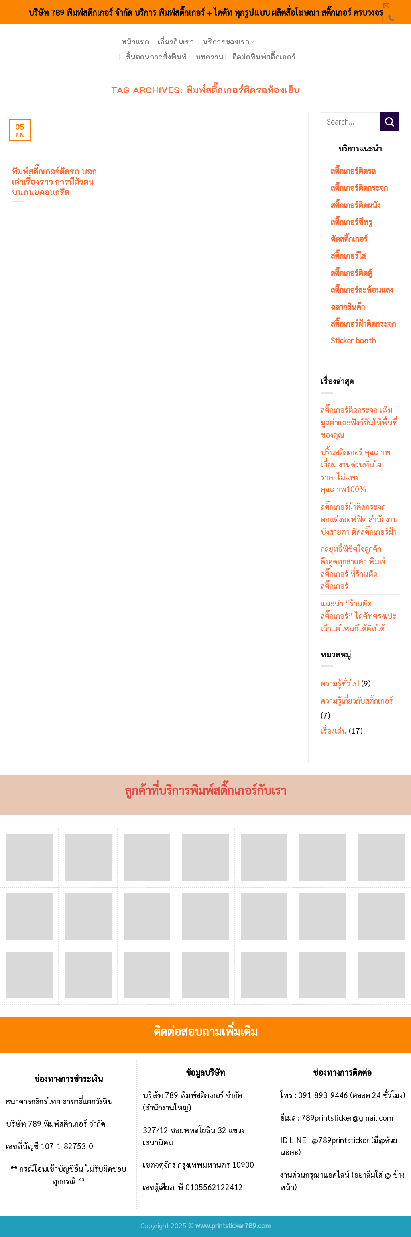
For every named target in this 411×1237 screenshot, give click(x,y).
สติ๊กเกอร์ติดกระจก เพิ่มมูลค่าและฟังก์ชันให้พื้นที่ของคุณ (359, 421)
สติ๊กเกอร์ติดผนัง (355, 205)
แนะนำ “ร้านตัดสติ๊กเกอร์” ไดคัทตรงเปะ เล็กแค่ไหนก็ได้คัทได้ (359, 615)
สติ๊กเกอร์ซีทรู (351, 221)
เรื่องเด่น (334, 730)
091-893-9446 (323, 1095)
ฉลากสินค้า (348, 306)
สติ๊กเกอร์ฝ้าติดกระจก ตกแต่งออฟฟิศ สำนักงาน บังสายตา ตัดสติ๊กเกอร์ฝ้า (359, 518)
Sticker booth (353, 340)
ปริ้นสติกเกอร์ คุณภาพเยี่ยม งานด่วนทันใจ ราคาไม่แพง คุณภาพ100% (355, 470)
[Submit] (389, 121)
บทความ (210, 56)
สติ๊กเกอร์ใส (348, 255)
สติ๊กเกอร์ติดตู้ (351, 272)
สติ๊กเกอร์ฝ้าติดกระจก (363, 323)
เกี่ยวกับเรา (176, 41)
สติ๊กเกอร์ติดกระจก (359, 187)
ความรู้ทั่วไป (340, 683)
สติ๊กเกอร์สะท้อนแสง (362, 289)
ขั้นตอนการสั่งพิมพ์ (156, 56)
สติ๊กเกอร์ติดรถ (353, 170)
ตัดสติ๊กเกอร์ (349, 238)
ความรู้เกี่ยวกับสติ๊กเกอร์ (357, 700)
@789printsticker (340, 1140)
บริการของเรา (228, 41)
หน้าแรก (135, 41)
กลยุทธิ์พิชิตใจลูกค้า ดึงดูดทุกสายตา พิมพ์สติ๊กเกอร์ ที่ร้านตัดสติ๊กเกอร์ (353, 566)
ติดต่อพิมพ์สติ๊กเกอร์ (264, 56)
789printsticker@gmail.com (347, 1117)
